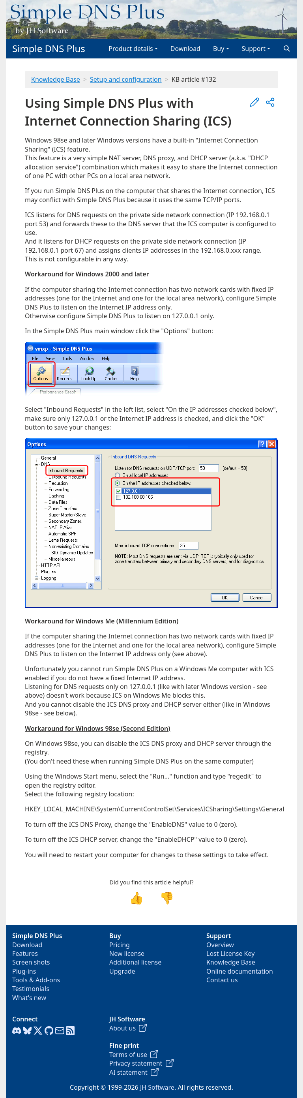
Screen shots (31, 962)
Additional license (135, 962)
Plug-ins (24, 971)
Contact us (222, 980)
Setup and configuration (126, 79)
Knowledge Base (55, 79)
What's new (29, 997)
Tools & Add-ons (36, 980)
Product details (130, 48)
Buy (218, 48)
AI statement (134, 1072)
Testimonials (30, 988)
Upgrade (122, 971)
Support (254, 48)
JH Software (157, 1087)
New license (126, 953)
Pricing (119, 944)
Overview (220, 944)
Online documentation (239, 971)
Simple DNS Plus (48, 48)
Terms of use (133, 1054)
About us (128, 1028)
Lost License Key (230, 953)
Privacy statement (141, 1063)
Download (185, 48)
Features (25, 953)
